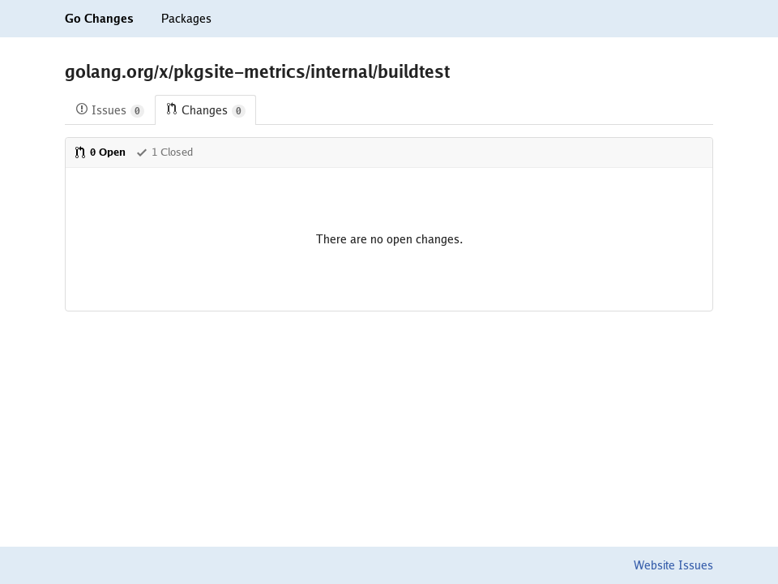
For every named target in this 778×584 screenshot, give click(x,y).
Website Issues (673, 565)
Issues (109, 111)
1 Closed (164, 152)
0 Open (100, 152)
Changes (205, 111)
